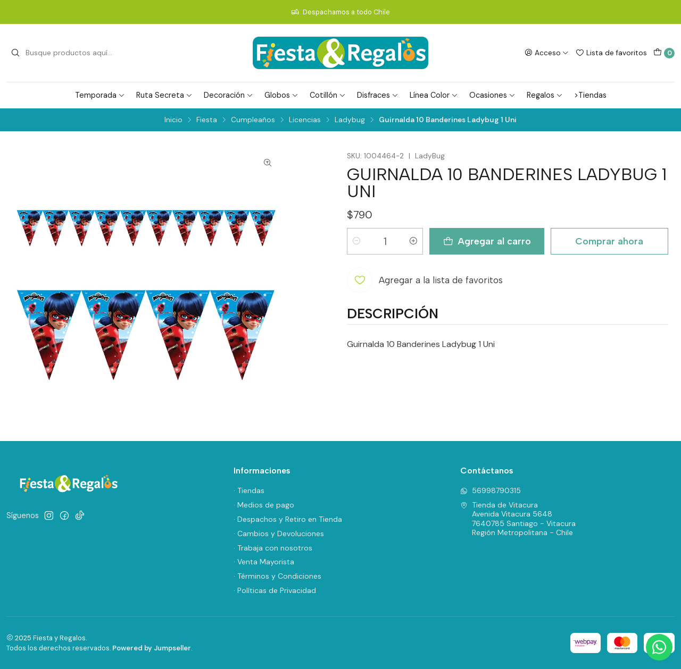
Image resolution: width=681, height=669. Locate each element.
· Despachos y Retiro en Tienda (288, 519)
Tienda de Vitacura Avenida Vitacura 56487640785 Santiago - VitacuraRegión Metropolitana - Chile (518, 519)
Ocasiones (492, 95)
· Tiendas (249, 490)
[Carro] (664, 53)
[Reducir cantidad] (356, 241)
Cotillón (328, 95)
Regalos (545, 95)
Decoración (228, 95)
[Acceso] (546, 52)
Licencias (305, 120)
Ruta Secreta (164, 95)
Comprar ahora (609, 241)
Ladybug (350, 120)
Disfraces (377, 95)
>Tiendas (590, 95)
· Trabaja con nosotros (273, 548)
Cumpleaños (253, 120)
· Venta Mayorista (264, 561)
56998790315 (490, 490)
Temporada (100, 95)
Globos (281, 95)
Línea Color (434, 95)
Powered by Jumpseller (151, 648)
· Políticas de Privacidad (275, 590)
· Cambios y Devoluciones (279, 533)
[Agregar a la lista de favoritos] (425, 280)
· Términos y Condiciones (277, 576)
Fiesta (206, 120)
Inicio (173, 120)
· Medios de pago (264, 505)
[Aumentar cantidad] (413, 241)
